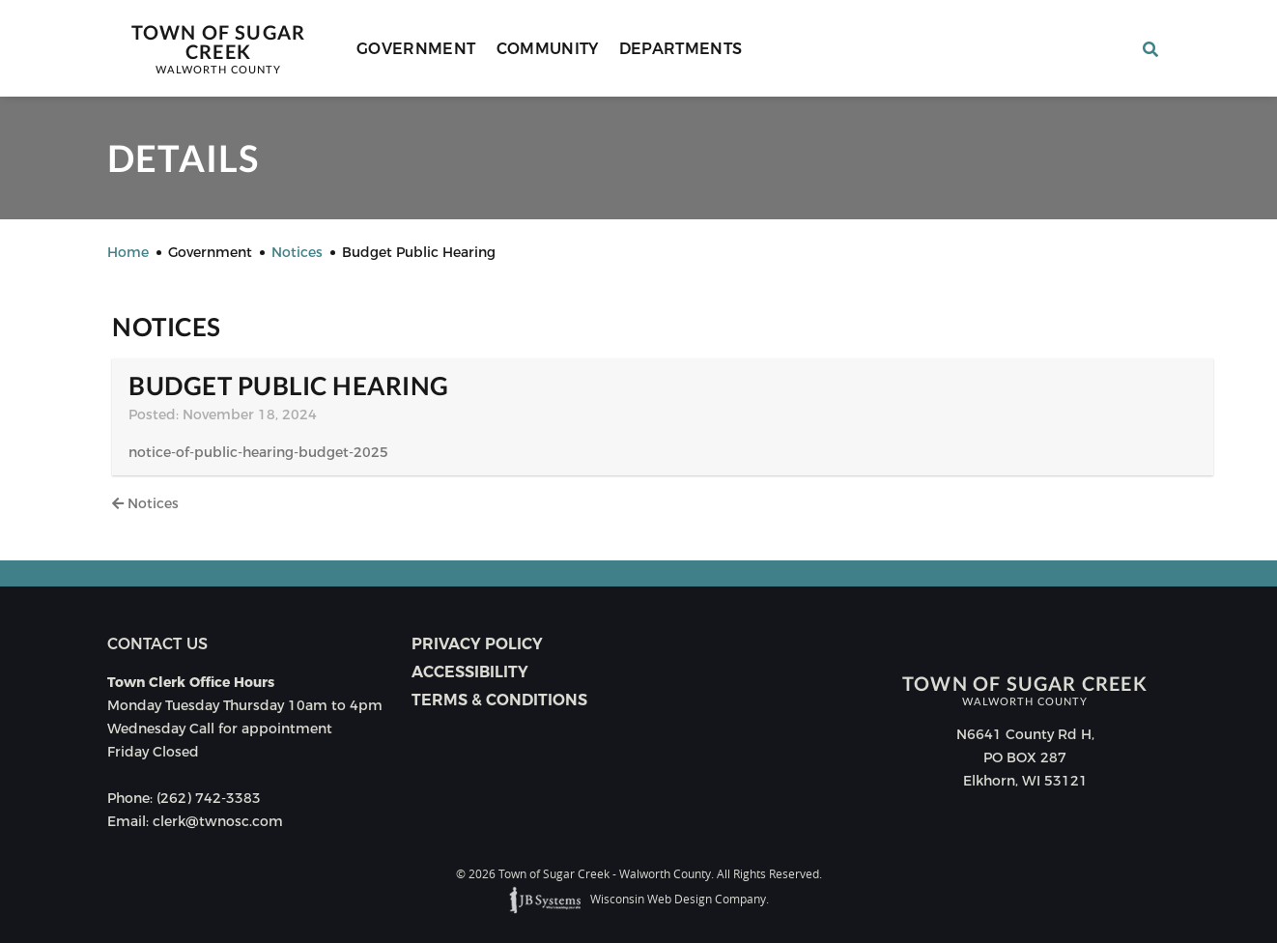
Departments (681, 49)
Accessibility (469, 672)
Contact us (157, 644)
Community (548, 49)
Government (416, 49)
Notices (145, 503)
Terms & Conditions (499, 700)
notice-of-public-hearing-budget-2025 (258, 452)
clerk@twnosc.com (218, 821)
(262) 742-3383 (208, 798)
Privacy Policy (477, 644)
